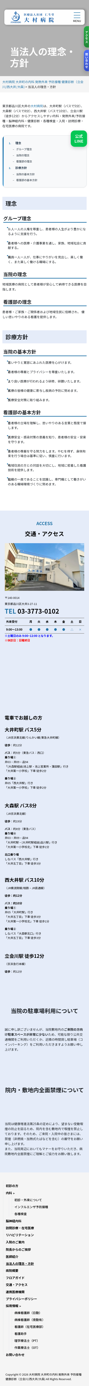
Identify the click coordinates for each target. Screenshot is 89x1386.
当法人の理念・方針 (20, 1263)
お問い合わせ (15, 1354)
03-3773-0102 (38, 610)
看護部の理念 (24, 161)
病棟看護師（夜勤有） (29, 1320)
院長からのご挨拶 (18, 1249)
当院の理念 (22, 155)
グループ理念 (24, 149)
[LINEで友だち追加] (79, 138)
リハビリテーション (20, 1234)
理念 (18, 143)
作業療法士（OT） (27, 1347)
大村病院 (36, 106)
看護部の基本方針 (26, 180)
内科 (9, 1193)
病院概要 (12, 1270)
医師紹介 (12, 1256)
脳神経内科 (14, 1221)
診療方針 (21, 168)
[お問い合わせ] (86, 60)
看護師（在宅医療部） (29, 1326)
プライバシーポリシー (21, 1298)
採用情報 (12, 1305)
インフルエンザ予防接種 (31, 1207)
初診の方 (12, 1185)
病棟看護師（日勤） (28, 1313)
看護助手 (20, 1333)
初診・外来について (28, 1200)
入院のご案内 (15, 1242)
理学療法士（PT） (27, 1340)
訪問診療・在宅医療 (20, 1228)
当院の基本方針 (25, 174)
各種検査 (20, 1214)
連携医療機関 (15, 1291)
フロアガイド (15, 1277)
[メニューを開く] (77, 15)
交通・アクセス (17, 1284)
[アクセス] (86, 37)
